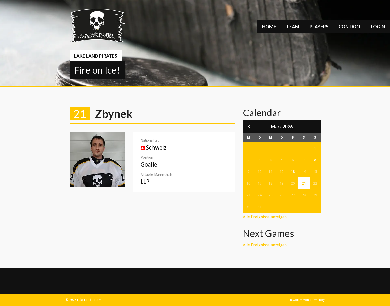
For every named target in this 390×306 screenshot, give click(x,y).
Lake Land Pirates (95, 56)
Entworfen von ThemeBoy (307, 300)
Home (269, 26)
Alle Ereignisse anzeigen (265, 216)
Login (378, 26)
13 (293, 172)
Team (292, 26)
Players (319, 26)
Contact (349, 26)
